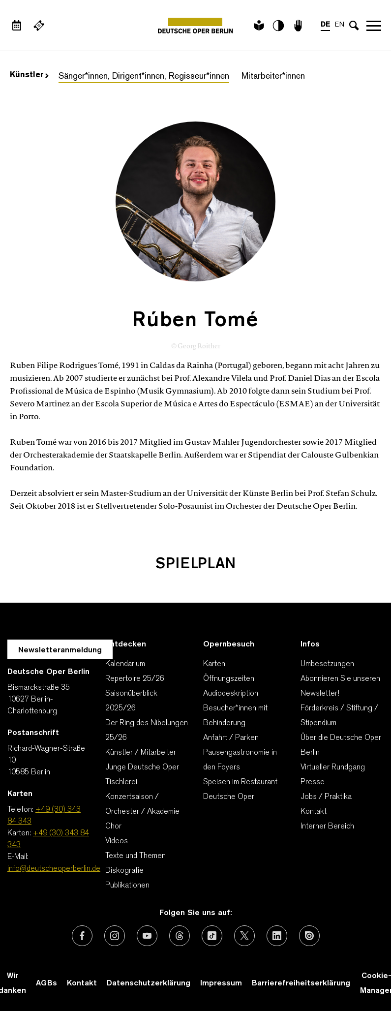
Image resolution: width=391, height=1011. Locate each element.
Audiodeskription (230, 694)
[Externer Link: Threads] (179, 936)
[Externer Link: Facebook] (82, 936)
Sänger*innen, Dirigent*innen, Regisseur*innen (144, 76)
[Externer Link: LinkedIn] (277, 936)
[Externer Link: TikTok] (212, 936)
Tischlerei (121, 782)
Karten (214, 664)
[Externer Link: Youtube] (147, 936)
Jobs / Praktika (326, 797)
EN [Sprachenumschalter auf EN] (339, 25)
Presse (313, 782)
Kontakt (314, 812)
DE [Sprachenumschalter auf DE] (325, 25)
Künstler (29, 75)
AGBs (46, 983)
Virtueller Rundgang (333, 767)
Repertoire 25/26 (134, 679)
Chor (113, 826)
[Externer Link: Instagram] (114, 936)
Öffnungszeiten (228, 679)
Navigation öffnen (373, 26)
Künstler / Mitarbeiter (140, 753)
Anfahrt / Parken (231, 738)
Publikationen (127, 885)
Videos (116, 841)
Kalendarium (125, 664)
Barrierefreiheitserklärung (301, 983)
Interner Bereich (327, 826)
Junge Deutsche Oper (142, 767)
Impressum (221, 983)
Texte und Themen (135, 856)
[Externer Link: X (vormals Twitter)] (244, 936)
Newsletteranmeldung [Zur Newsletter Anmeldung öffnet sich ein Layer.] (60, 650)
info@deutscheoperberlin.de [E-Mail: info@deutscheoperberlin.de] (53, 869)
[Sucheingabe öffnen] (354, 25)
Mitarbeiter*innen (273, 76)
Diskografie (124, 871)
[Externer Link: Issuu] (309, 936)
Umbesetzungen (327, 664)
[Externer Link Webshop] (39, 25)
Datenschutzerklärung (148, 983)
